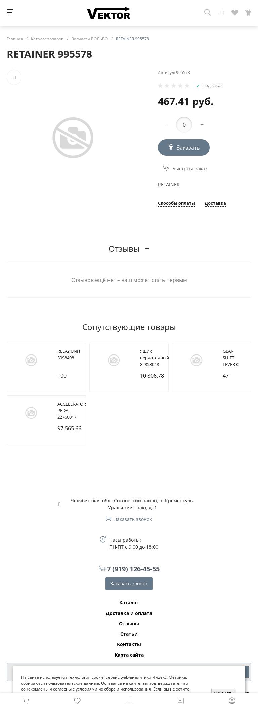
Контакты (129, 644)
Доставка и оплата (129, 613)
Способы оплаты (176, 203)
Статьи (129, 634)
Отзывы (129, 623)
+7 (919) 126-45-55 (131, 568)
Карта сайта (129, 655)
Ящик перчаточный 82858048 (154, 357)
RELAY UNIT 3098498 (69, 354)
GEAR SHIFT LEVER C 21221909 (232, 361)
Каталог (129, 602)
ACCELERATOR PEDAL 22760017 (71, 410)
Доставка (215, 203)
